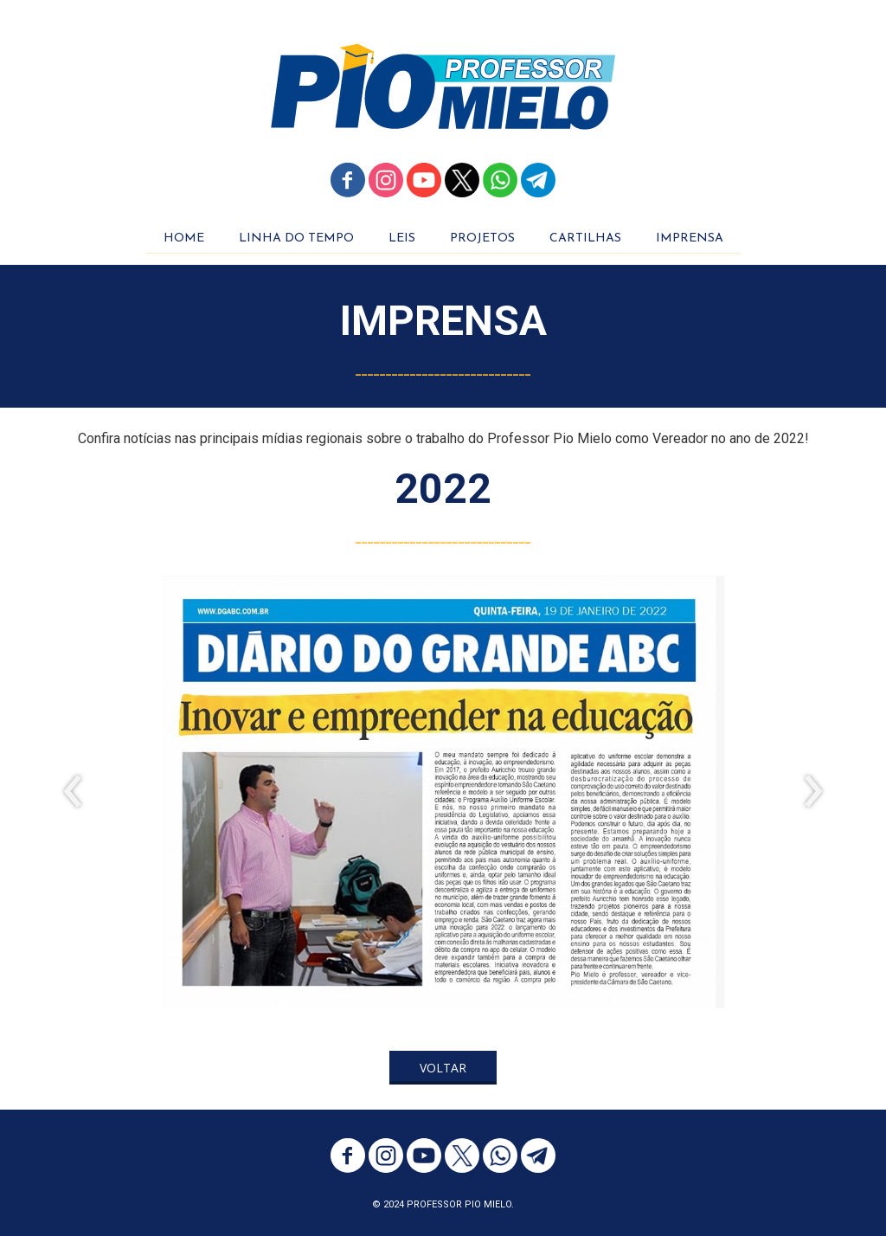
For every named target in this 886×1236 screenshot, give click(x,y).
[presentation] (73, 792)
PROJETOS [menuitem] (482, 238)
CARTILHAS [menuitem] (585, 238)
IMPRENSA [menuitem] (689, 238)
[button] (443, 1068)
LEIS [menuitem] (401, 238)
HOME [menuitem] (184, 238)
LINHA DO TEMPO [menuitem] (296, 238)
